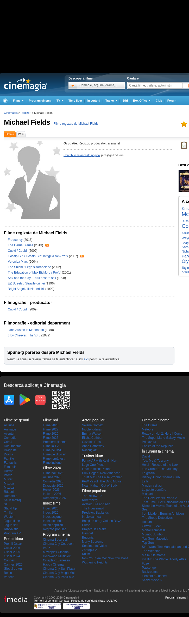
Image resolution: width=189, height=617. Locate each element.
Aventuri (9, 433)
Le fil (145, 481)
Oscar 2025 (12, 552)
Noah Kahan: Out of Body (100, 485)
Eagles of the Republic (157, 446)
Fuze (145, 563)
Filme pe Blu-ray (54, 454)
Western (9, 517)
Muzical (9, 487)
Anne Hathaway (93, 446)
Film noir (10, 467)
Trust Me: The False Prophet (102, 477)
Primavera (149, 442)
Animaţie (10, 429)
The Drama (150, 425)
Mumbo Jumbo (152, 534)
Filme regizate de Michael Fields (76, 123)
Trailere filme (92, 455)
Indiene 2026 (52, 494)
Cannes (9, 560)
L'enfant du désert (154, 576)
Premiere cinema (55, 442)
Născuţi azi (89, 450)
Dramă (8, 454)
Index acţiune (52, 517)
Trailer (47, 245)
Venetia (9, 577)
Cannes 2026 (13, 564)
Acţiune (9, 425)
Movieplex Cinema (56, 552)
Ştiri (125, 100)
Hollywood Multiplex (57, 556)
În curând (93, 100)
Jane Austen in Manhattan (26, 330)
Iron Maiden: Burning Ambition (163, 513)
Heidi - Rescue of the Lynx (160, 465)
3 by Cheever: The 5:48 (24, 335)
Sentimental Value (94, 546)
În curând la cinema (158, 451)
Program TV (12, 533)
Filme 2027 (50, 429)
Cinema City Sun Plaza (59, 568)
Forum (171, 100)
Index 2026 (50, 508)
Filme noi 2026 (53, 473)
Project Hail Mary (94, 529)
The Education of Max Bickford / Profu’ (34, 272)
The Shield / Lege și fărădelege (29, 267)
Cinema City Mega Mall (59, 573)
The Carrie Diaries (21, 245)
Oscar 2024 (12, 556)
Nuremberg (90, 500)
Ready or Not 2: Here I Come (162, 433)
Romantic (10, 496)
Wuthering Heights (95, 562)
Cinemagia (11, 112)
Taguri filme (12, 521)
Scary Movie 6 (152, 580)
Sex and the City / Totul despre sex (32, 278)
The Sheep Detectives (157, 518)
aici (86, 359)
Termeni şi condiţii (45, 600)
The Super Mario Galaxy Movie (163, 438)
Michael (147, 494)
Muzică (9, 483)
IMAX (47, 548)
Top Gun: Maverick (155, 538)
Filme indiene (52, 463)
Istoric (8, 475)
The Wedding (151, 551)
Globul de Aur (13, 568)
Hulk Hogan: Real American (101, 473)
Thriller (9, 512)
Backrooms (150, 572)
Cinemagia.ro (25, 84)
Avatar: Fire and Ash (96, 504)
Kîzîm (86, 554)
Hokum (147, 522)
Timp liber (75, 100)
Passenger (149, 567)
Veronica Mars (18, 261)
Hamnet (87, 533)
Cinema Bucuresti (55, 539)
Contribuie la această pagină (82, 155)
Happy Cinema (53, 564)
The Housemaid (93, 508)
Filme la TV (51, 446)
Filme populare (94, 491)
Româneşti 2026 (54, 498)
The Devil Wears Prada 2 (159, 498)
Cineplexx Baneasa (56, 560)
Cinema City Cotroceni (58, 544)
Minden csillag (152, 485)
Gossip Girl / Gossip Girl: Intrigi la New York (38, 256)
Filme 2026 (50, 433)
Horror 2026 (51, 490)
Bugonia (87, 537)
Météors (147, 429)
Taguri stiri (11, 525)
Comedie (10, 438)
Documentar (12, 446)
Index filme (52, 503)
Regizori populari (54, 529)
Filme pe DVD (52, 450)
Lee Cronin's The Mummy (160, 469)
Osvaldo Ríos (91, 442)
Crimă (8, 442)
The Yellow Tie (92, 496)
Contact (64, 600)
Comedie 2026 (53, 481)
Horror (8, 471)
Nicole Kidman (92, 429)
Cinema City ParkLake (58, 577)
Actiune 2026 (52, 477)
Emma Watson (92, 433)
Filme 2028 (50, 425)
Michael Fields (27, 122)
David (146, 456)
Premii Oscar (13, 544)
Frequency (15, 240)
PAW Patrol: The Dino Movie (101, 481)
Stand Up (10, 508)
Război (9, 492)
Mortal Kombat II (153, 530)
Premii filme (13, 538)
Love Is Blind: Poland (96, 469)
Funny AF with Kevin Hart (99, 460)
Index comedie (53, 521)
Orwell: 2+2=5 (151, 526)
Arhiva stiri (11, 529)
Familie (9, 458)
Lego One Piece (93, 465)
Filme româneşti (54, 458)
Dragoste (10, 450)
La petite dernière (154, 490)
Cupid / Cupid (18, 251)
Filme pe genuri (16, 420)
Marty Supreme (92, 541)
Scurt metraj (12, 500)
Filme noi (50, 420)
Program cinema (40, 100)
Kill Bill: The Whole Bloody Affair (164, 559)
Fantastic (10, 463)
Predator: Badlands (95, 512)
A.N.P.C (112, 600)
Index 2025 (50, 512)
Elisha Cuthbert (92, 438)
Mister (8, 479)
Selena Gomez (92, 425)
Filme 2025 (50, 438)
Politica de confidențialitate (88, 600)
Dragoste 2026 (53, 485)
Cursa (86, 525)
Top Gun (148, 543)
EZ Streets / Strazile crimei (26, 283)
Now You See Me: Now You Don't (105, 558)
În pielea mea (91, 517)
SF (6, 504)
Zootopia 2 (89, 550)
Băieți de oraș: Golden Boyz (101, 521)
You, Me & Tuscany (155, 460)
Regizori (26, 112)
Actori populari (53, 525)
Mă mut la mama (153, 555)
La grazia (148, 473)
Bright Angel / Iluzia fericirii (26, 289)
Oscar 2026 (12, 548)
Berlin (8, 573)
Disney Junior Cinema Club (161, 477)
